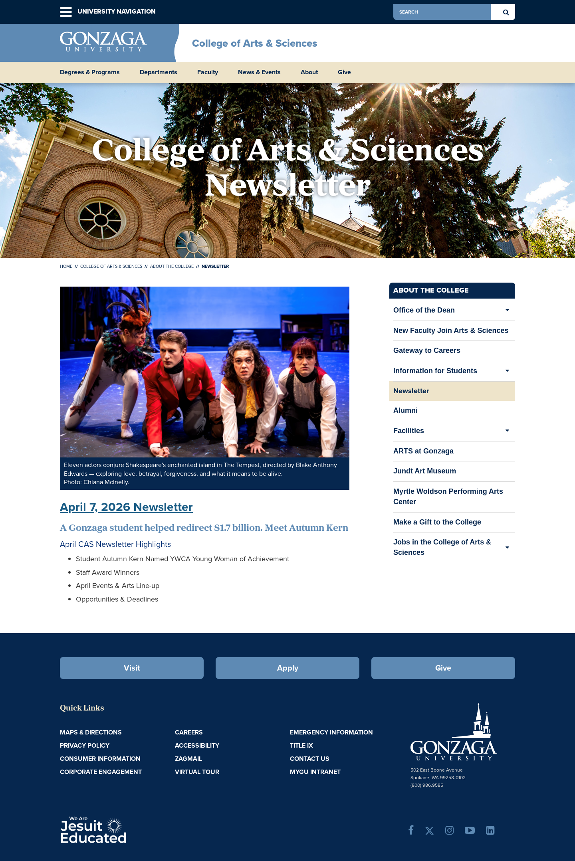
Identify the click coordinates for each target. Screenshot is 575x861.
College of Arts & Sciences (254, 43)
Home (66, 266)
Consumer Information (100, 758)
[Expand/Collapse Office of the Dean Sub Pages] (507, 311)
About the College (172, 266)
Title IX (301, 745)
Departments (158, 72)
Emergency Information (331, 732)
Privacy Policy (84, 745)
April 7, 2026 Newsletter (126, 507)
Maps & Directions (91, 732)
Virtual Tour (197, 771)
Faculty (207, 72)
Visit (132, 668)
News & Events (259, 72)
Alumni (405, 413)
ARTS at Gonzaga (423, 453)
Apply (287, 668)
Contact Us (309, 758)
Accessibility (197, 745)
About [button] (309, 72)
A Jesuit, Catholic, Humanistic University (128, 829)
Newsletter (411, 391)
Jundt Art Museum (424, 473)
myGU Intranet (315, 771)
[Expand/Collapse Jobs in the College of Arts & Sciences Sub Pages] (507, 547)
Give (344, 72)
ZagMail (188, 758)
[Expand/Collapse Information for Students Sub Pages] (507, 371)
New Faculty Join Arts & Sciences (450, 331)
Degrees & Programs (90, 72)
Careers (189, 732)
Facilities (408, 431)
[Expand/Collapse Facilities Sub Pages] (507, 431)
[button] (66, 12)
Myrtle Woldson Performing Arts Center (448, 499)
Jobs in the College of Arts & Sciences (442, 547)
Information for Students (435, 371)
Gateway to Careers (426, 350)
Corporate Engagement (101, 771)
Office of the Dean (424, 310)
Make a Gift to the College (437, 522)
